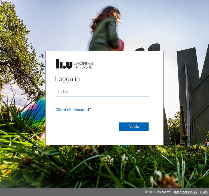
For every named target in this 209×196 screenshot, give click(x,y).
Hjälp (204, 192)
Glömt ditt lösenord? (73, 110)
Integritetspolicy (186, 192)
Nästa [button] (133, 126)
